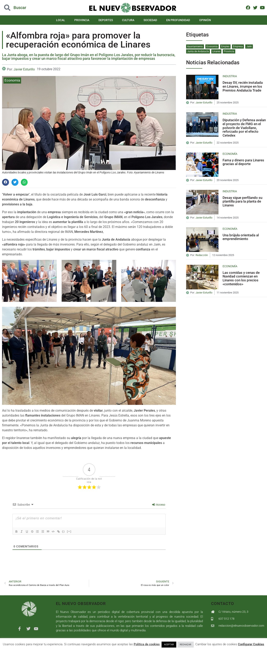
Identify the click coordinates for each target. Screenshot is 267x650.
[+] (73, 531)
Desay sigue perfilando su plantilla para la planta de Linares (242, 201)
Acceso (158, 504)
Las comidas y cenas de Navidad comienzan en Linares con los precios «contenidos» (241, 278)
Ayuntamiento (195, 46)
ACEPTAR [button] (169, 644)
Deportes (105, 20)
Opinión (205, 20)
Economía (12, 80)
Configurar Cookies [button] (251, 644)
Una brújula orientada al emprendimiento (241, 237)
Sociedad (150, 20)
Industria (230, 76)
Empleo (225, 46)
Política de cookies (147, 644)
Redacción (202, 255)
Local (60, 20)
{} (67, 531)
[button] (5, 182)
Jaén (249, 46)
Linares (216, 51)
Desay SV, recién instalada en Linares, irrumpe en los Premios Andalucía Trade (243, 86)
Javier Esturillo (24, 69)
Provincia (81, 20)
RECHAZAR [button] (185, 644)
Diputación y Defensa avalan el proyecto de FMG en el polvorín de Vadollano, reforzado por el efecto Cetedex (244, 127)
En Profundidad (178, 20)
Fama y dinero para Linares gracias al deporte (243, 162)
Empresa (238, 46)
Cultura (128, 20)
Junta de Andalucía (198, 51)
